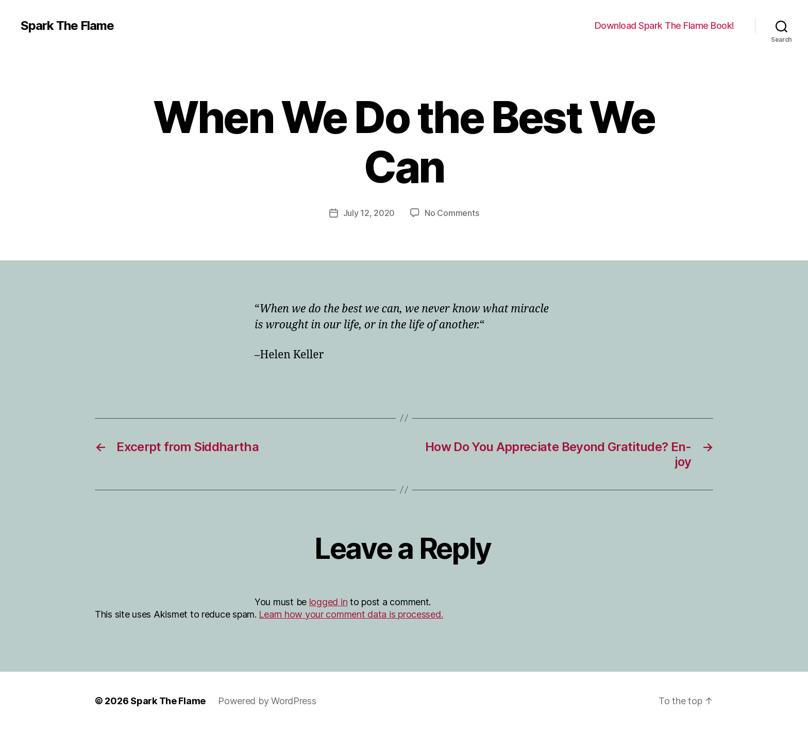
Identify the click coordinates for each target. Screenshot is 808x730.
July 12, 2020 (369, 213)
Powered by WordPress (267, 700)
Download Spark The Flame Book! (664, 25)
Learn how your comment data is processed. (351, 614)
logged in (328, 601)
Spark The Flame (67, 26)
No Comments (452, 213)
